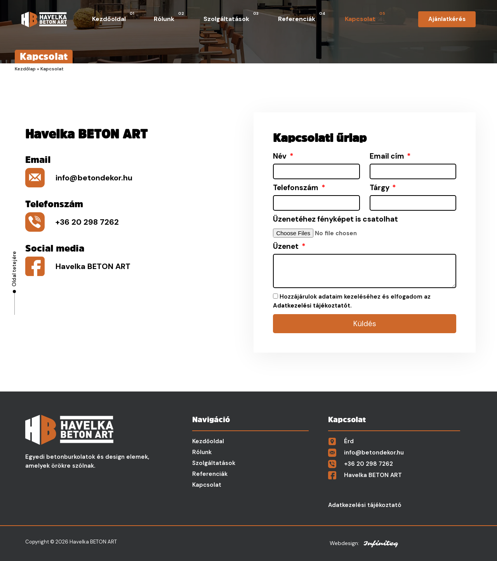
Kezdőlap (25, 69)
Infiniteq (380, 543)
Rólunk (169, 17)
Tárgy (380, 187)
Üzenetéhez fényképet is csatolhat (335, 219)
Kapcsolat (365, 17)
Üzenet (286, 246)
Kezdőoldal (113, 17)
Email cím (388, 156)
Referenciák (301, 17)
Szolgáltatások (231, 17)
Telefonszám (296, 187)
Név (280, 156)
